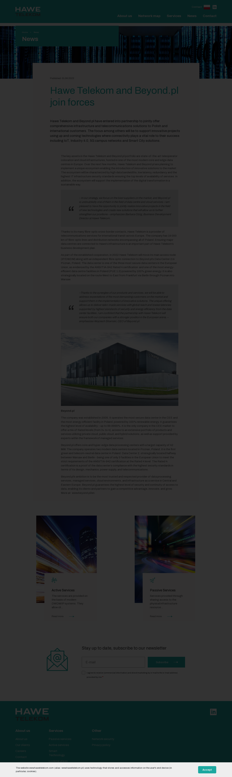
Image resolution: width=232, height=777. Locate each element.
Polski (207, 7)
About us (124, 16)
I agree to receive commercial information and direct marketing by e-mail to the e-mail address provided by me (132, 675)
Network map (149, 16)
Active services (59, 745)
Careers (20, 751)
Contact (197, 6)
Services (174, 16)
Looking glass (58, 761)
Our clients (22, 745)
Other (97, 731)
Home (25, 32)
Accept (207, 769)
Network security (103, 739)
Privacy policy (101, 745)
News (191, 16)
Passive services (60, 739)
